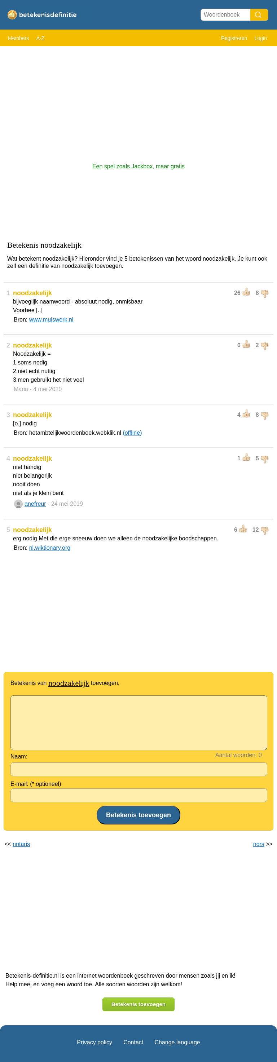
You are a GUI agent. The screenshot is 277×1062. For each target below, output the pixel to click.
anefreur (35, 504)
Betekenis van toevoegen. (64, 683)
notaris (21, 844)
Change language (177, 1042)
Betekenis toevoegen (138, 1004)
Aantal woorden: (236, 755)
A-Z (40, 38)
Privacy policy (94, 1042)
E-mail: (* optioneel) (35, 784)
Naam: (18, 756)
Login (261, 38)
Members (18, 38)
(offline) (132, 433)
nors (258, 844)
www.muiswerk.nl (51, 320)
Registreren (234, 38)
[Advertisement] (138, 100)
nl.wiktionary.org (49, 548)
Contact (133, 1042)
